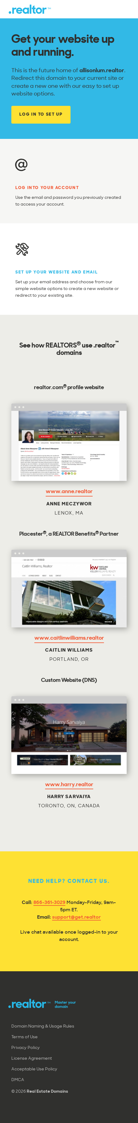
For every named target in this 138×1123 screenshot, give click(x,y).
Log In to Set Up (41, 115)
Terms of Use (24, 1037)
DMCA (17, 1080)
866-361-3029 (49, 903)
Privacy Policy (25, 1048)
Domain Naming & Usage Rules (42, 1026)
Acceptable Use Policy (34, 1069)
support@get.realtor (76, 917)
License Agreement (31, 1059)
